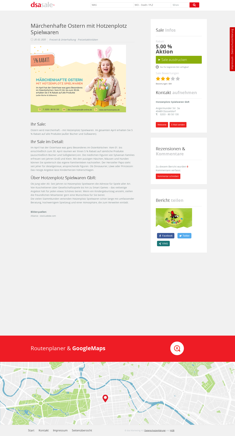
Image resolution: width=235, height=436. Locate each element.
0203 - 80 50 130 (169, 114)
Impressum (232, 62)
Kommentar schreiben (168, 176)
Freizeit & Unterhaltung (62, 39)
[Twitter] (184, 235)
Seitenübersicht (82, 430)
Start (31, 430)
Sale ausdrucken (174, 59)
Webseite (162, 124)
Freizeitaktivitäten (88, 39)
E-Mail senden (178, 124)
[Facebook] (165, 235)
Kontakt (44, 430)
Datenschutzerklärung (232, 41)
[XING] (163, 243)
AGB (172, 430)
